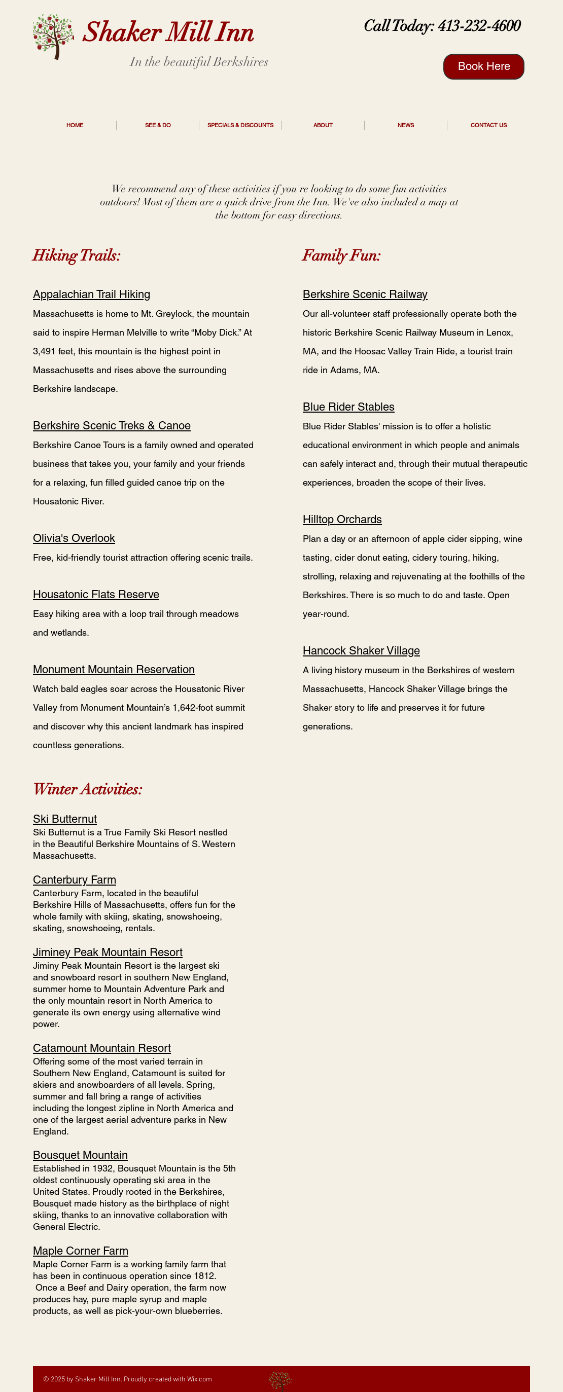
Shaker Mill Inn (169, 33)
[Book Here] (483, 67)
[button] (157, 125)
